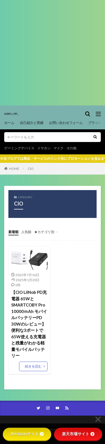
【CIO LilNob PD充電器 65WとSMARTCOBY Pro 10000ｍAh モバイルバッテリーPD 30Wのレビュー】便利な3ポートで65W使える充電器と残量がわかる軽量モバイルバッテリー (29, 324)
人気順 (26, 232)
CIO (31, 168)
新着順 (13, 232)
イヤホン (44, 148)
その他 (71, 148)
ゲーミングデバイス (19, 148)
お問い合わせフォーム (66, 123)
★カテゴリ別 (44, 232)
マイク (58, 148)
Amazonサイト (27, 433)
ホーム (9, 123)
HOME (14, 168)
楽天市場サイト (78, 433)
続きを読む (33, 366)
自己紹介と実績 (31, 123)
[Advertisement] (52, 52)
